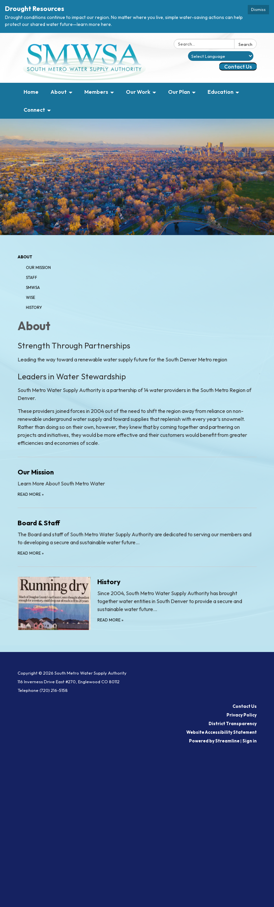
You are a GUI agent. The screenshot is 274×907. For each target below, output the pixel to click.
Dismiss (258, 9)
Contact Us (238, 66)
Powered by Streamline (214, 740)
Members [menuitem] (96, 91)
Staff (31, 277)
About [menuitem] (58, 91)
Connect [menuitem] (34, 109)
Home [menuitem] (31, 91)
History (34, 307)
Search (245, 44)
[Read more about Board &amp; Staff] (137, 537)
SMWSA (33, 287)
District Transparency (233, 723)
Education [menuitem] (220, 91)
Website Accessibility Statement (221, 732)
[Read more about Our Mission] (137, 482)
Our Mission (38, 267)
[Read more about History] (137, 603)
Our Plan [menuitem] (179, 91)
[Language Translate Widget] (220, 56)
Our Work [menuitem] (138, 91)
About (25, 256)
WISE (30, 297)
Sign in (249, 740)
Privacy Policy (242, 714)
